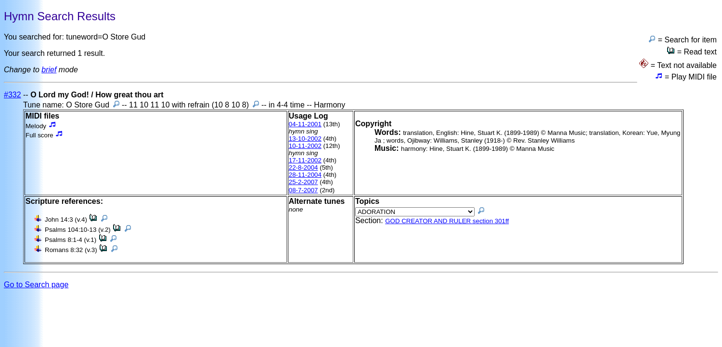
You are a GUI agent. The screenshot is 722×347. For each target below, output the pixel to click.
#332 (12, 95)
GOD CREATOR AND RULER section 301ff (447, 221)
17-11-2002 (305, 160)
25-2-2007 (303, 182)
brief (48, 70)
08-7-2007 (303, 190)
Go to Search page (36, 284)
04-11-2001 (305, 124)
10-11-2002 (305, 145)
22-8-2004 (303, 167)
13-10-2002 (305, 138)
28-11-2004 (305, 174)
